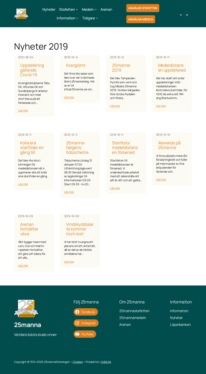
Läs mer (23, 110)
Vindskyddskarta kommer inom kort (80, 229)
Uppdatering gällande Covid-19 (32, 70)
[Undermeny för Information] (77, 18)
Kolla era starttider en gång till (32, 148)
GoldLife (106, 362)
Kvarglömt (75, 65)
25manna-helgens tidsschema (77, 148)
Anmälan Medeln (140, 19)
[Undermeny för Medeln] (96, 9)
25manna (27, 324)
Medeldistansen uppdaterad (172, 67)
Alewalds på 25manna (169, 145)
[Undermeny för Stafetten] (77, 9)
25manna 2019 (121, 67)
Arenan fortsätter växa (29, 229)
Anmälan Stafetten (142, 8)
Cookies (78, 362)
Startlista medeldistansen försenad (125, 148)
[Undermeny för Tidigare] (97, 18)
